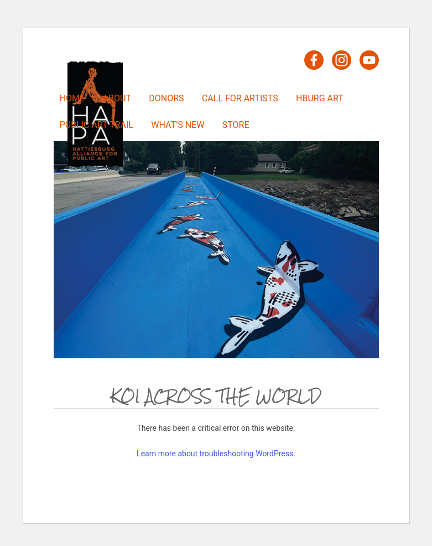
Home (72, 98)
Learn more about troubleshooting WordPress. (216, 453)
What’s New (177, 125)
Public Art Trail (96, 125)
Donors (166, 98)
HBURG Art (319, 98)
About (117, 98)
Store (235, 125)
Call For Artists (240, 98)
